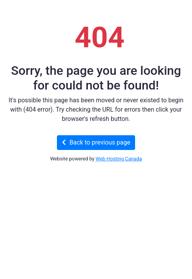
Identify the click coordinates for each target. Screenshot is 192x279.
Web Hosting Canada (119, 159)
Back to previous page (96, 142)
